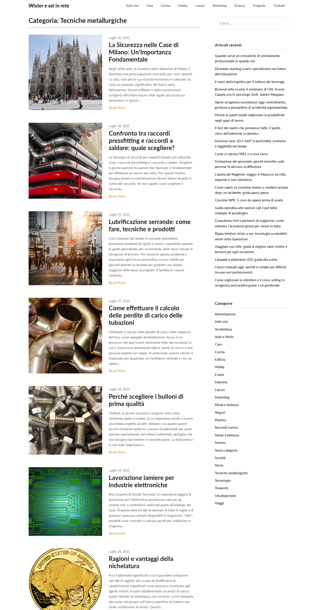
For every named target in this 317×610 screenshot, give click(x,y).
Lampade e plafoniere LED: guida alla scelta (246, 259)
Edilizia (220, 359)
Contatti (279, 5)
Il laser (219, 375)
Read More (112, 102)
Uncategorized (225, 496)
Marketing (220, 5)
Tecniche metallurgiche (231, 473)
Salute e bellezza (227, 435)
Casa (150, 5)
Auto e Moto (224, 337)
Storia (219, 465)
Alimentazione (225, 314)
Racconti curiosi (226, 427)
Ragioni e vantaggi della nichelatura (136, 529)
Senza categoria (226, 450)
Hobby (183, 5)
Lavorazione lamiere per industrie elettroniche (136, 453)
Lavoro (200, 5)
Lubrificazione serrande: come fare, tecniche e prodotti (145, 215)
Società (220, 458)
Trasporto (259, 5)
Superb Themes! (197, 604)
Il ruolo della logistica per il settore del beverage (250, 82)
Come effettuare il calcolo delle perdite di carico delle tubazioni (147, 296)
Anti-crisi (132, 5)
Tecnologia (222, 480)
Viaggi (219, 503)
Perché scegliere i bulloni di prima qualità (141, 372)
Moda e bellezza (226, 405)
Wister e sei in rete (49, 6)
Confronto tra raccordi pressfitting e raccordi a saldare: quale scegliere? (147, 135)
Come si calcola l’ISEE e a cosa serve (241, 154)
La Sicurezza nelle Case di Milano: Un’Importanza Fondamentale (139, 52)
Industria (221, 382)
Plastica (220, 420)
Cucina (165, 5)
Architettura (223, 329)
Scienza (239, 5)
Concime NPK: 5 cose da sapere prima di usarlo (249, 200)
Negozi (220, 412)
